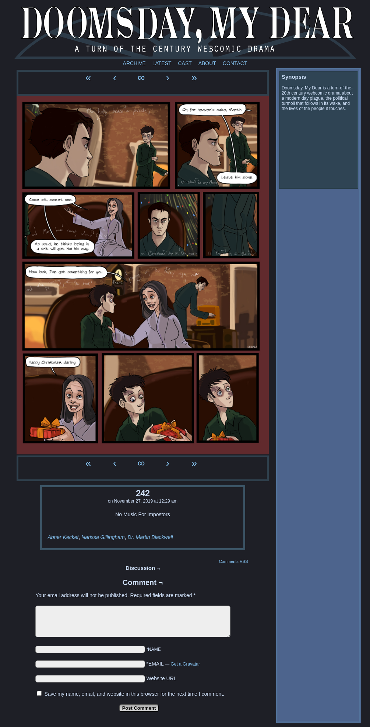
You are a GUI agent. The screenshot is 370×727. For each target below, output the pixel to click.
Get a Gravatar (185, 664)
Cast (184, 63)
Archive (134, 63)
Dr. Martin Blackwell (150, 537)
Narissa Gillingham (102, 537)
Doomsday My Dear (185, 31)
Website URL (161, 678)
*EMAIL (173, 664)
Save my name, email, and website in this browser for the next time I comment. (134, 694)
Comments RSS (233, 561)
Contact (235, 63)
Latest (162, 63)
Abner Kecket (62, 537)
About (207, 63)
